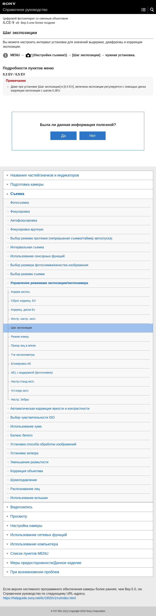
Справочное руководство (25, 10)
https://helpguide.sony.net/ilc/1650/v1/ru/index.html (39, 598)
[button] (152, 10)
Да (63, 136)
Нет (92, 136)
